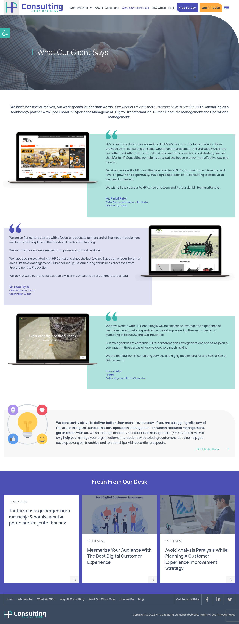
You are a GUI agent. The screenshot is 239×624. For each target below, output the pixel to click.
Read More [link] (74, 579)
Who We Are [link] (25, 599)
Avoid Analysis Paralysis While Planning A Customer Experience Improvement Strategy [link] (196, 559)
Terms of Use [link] (208, 614)
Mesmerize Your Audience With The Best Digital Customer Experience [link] (119, 556)
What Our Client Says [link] (135, 8)
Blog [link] (171, 8)
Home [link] (9, 599)
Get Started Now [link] (208, 449)
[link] (5, 33)
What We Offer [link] (78, 8)
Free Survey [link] (187, 8)
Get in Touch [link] (211, 8)
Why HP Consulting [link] (106, 8)
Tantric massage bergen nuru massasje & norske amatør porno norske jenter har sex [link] (39, 517)
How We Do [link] (158, 8)
